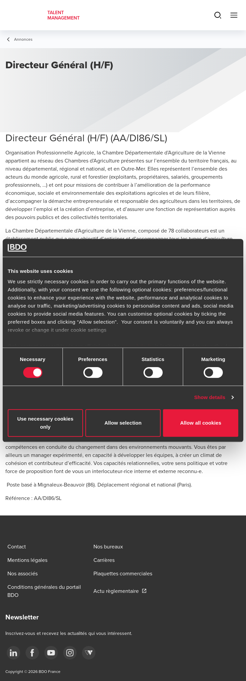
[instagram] (70, 653)
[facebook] (32, 653)
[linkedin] (13, 653)
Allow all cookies (200, 423)
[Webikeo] (89, 652)
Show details (210, 397)
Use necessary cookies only (45, 423)
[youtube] (51, 653)
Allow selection (123, 423)
